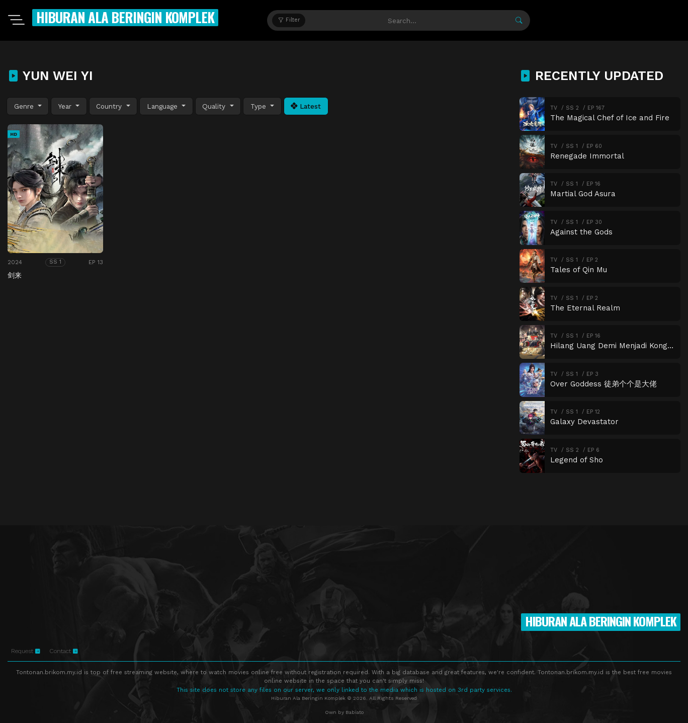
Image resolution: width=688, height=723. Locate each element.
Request (25, 651)
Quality (215, 106)
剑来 (15, 275)
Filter (289, 20)
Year (66, 106)
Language (163, 106)
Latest (306, 106)
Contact (63, 651)
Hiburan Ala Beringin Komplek (125, 17)
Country (110, 106)
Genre (25, 106)
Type (259, 106)
